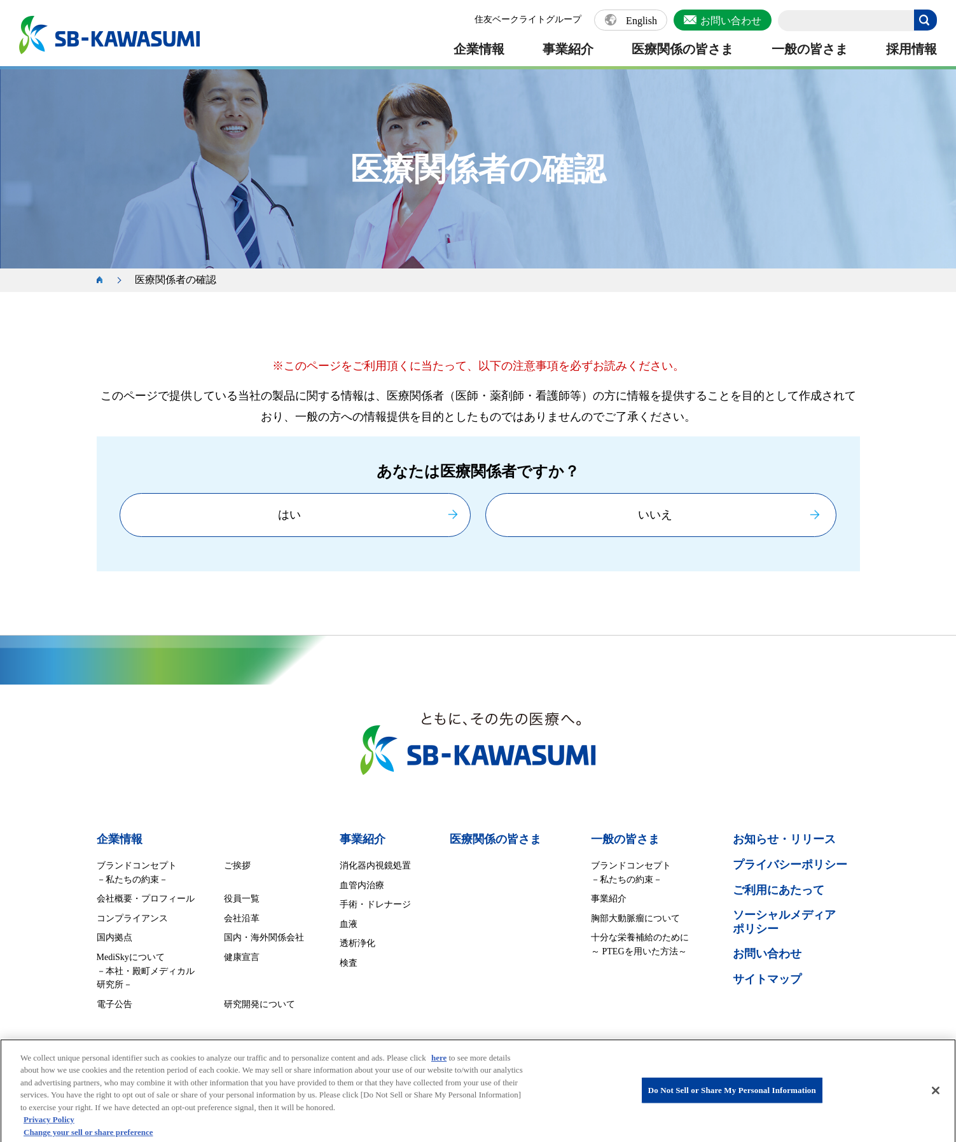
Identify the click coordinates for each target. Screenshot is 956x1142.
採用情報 (911, 49)
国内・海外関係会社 (264, 937)
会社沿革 (242, 918)
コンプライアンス (132, 918)
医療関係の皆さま (682, 49)
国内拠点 (114, 937)
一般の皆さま (810, 49)
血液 (348, 924)
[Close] (936, 1097)
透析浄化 (357, 943)
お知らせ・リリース (784, 839)
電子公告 (114, 1004)
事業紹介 (568, 49)
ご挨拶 (237, 865)
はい (289, 514)
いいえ (655, 514)
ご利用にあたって (778, 890)
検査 (348, 963)
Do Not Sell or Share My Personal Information (732, 1097)
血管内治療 (362, 885)
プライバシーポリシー (790, 864)
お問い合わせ (730, 20)
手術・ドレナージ (375, 904)
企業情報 (479, 49)
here (439, 1064)
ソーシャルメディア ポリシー (784, 922)
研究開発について (259, 1004)
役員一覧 (242, 898)
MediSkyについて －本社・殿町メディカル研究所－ (146, 970)
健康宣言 (242, 957)
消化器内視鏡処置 (375, 865)
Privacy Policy (49, 1126)
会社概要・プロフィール (146, 898)
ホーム (106, 280)
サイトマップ (767, 979)
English (641, 21)
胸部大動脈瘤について (635, 918)
